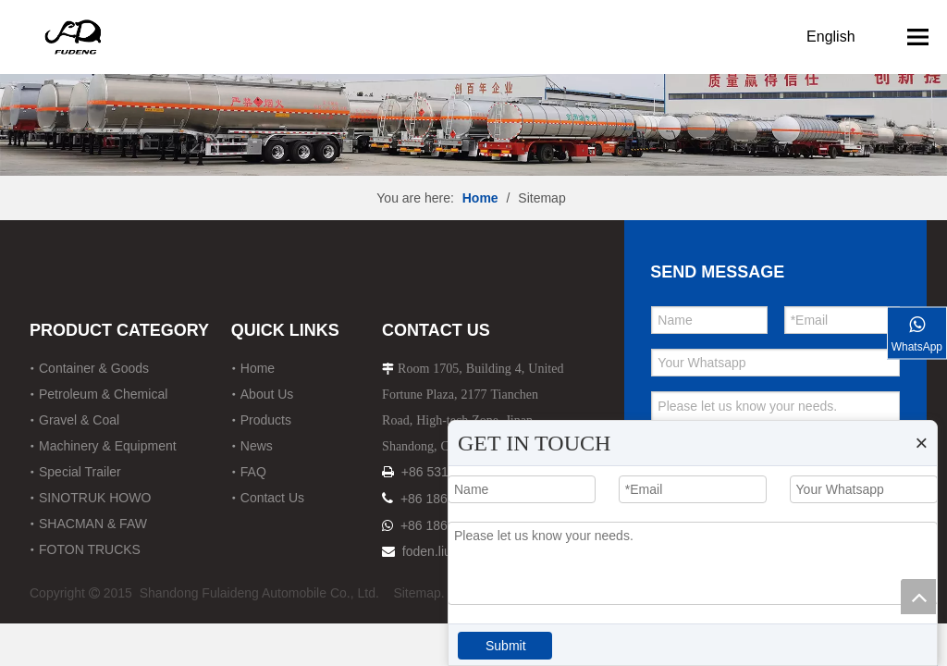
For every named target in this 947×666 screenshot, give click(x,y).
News (256, 445)
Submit (506, 645)
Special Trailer (80, 471)
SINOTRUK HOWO (95, 497)
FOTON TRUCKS (90, 549)
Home (257, 368)
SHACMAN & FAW (93, 523)
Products (265, 420)
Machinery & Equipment (108, 445)
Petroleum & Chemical (103, 394)
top (918, 596)
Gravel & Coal (79, 420)
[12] (473, 88)
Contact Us (272, 497)
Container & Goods (94, 368)
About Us (267, 394)
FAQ (253, 471)
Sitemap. (418, 593)
